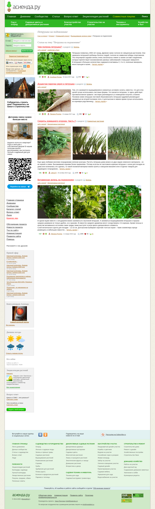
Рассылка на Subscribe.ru (116, 435)
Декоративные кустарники (75, 449)
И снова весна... (12, 261)
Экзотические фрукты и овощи (77, 460)
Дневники (25, 16)
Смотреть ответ (12, 399)
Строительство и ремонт (134, 444)
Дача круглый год (130, 467)
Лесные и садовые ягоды (45, 449)
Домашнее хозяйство (133, 461)
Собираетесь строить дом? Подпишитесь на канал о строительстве (18, 104)
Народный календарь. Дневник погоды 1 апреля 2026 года (17, 294)
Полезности (17, 464)
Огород (51, 36)
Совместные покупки (124, 16)
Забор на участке (104, 460)
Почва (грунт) (40, 472)
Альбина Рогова (56, 77)
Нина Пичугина (60, 501)
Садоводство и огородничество (49, 444)
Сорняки (39, 463)
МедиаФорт (26, 499)
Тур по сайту (13, 230)
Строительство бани (131, 455)
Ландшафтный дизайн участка (109, 447)
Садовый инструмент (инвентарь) (78, 478)
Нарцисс (10, 373)
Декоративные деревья (74, 447)
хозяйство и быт (53, 50)
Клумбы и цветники (105, 449)
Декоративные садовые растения (80, 444)
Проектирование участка (107, 469)
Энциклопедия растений (95, 16)
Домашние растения (73, 463)
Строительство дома (131, 447)
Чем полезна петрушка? (50, 47)
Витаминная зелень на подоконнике (56, 180)
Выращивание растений (44, 458)
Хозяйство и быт (143, 23)
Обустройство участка (107, 444)
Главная (11, 16)
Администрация (14, 233)
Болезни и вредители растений (47, 474)
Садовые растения (42, 455)
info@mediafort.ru (88, 504)
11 (92, 234)
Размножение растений (44, 460)
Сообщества (41, 16)
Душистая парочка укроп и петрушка (56, 84)
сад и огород (42, 50)
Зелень (76, 47)
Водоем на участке (105, 452)
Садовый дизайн (104, 466)
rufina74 (54, 173)
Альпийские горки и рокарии (108, 455)
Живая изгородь (103, 458)
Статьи (56, 16)
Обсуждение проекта (17, 224)
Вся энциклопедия (13, 387)
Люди (9, 215)
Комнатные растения (95, 121)
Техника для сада (72, 475)
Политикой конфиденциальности (16, 71)
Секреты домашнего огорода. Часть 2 (57, 121)
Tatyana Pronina (55, 114)
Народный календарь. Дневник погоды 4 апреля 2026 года (17, 256)
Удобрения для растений (45, 469)
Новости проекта (15, 227)
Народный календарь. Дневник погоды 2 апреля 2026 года (17, 271)
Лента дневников (18, 447)
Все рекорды (10, 325)
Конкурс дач (12, 218)
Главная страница (15, 200)
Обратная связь (45, 495)
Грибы (38, 466)
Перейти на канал (18, 187)
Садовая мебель (104, 472)
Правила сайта (14, 236)
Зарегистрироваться (18, 56)
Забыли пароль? (11, 51)
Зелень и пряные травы (44, 452)
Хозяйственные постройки (133, 452)
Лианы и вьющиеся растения (76, 458)
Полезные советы (18, 481)
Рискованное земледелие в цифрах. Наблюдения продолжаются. (19, 277)
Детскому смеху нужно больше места (20, 118)
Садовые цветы (72, 452)
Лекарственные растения (21, 475)
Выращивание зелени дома (81, 36)
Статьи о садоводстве (20, 452)
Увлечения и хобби (131, 473)
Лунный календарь (19, 473)
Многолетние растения (74, 455)
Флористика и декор (73, 466)
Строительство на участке (96, 23)
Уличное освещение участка (108, 463)
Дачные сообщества (19, 449)
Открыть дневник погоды (14, 353)
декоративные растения (56, 124)
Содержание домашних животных (136, 470)
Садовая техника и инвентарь (78, 472)
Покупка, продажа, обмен (21, 478)
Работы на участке (131, 464)
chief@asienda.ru (71, 501)
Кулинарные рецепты (132, 475)
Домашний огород (62, 36)
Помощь (11, 239)
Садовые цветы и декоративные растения (37, 23)
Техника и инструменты (122, 23)
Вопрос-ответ (71, 16)
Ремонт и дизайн (130, 449)
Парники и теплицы (43, 477)
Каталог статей (14, 209)
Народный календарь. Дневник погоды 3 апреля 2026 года (17, 266)
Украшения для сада (105, 474)
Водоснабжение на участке (108, 477)
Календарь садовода (19, 470)
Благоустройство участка (72, 23)
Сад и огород (14, 23)
